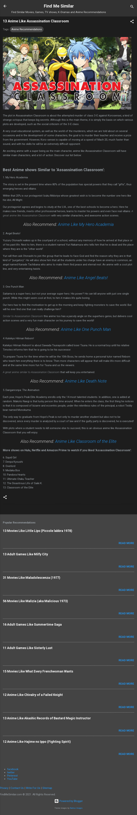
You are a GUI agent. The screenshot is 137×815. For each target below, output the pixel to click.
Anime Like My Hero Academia (86, 224)
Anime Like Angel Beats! (86, 277)
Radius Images (76, 808)
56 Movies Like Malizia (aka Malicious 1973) (35, 601)
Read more (126, 543)
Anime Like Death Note (86, 381)
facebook (12, 769)
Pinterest (12, 775)
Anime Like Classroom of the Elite (85, 441)
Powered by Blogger (68, 801)
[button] (132, 22)
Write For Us (33, 788)
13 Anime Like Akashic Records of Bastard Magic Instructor (47, 718)
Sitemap (47, 788)
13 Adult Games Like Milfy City (25, 554)
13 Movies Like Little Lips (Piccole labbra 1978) (37, 531)
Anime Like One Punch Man (86, 329)
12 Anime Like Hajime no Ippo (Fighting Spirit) (37, 741)
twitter (11, 772)
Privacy (4, 788)
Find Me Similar (59, 6)
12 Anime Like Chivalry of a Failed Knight (33, 695)
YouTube (12, 778)
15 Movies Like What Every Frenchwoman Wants (38, 671)
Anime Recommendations (26, 29)
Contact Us (17, 788)
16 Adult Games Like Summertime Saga (32, 624)
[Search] (132, 7)
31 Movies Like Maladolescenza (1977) (31, 577)
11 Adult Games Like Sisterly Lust (27, 648)
